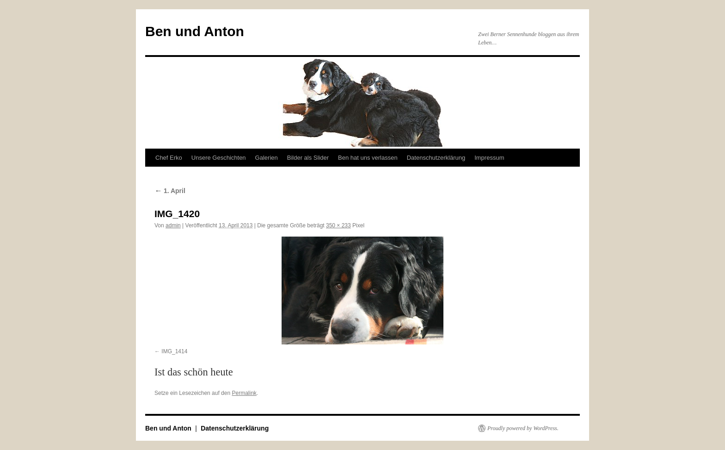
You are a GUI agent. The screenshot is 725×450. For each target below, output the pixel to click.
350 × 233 (338, 225)
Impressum (489, 157)
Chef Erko (168, 157)
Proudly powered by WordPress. (523, 428)
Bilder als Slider (308, 157)
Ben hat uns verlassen (368, 157)
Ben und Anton (194, 31)
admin (173, 225)
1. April (169, 190)
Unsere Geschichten (218, 157)
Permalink (244, 393)
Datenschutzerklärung (436, 157)
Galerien (266, 157)
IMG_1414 (174, 351)
